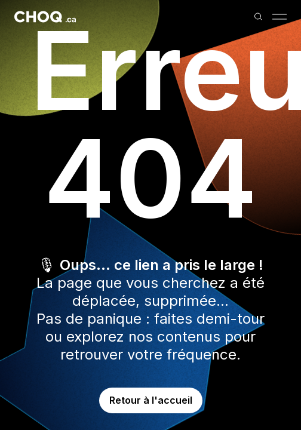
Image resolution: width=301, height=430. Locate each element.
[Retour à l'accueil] (45, 17)
